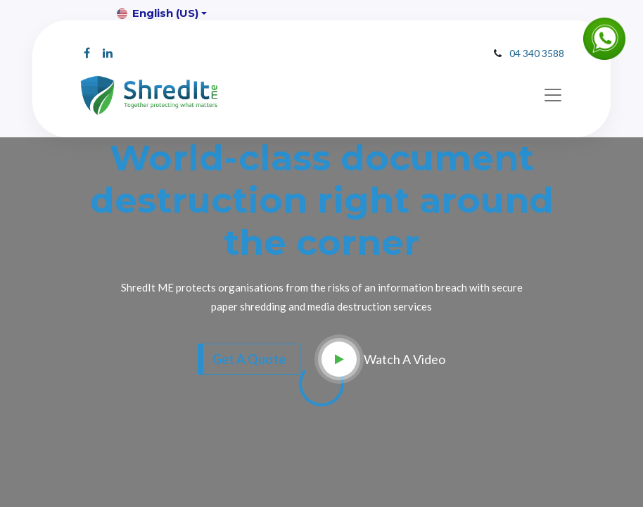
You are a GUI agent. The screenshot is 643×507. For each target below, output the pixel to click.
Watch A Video (404, 359)
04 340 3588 (536, 53)
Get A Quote (249, 359)
